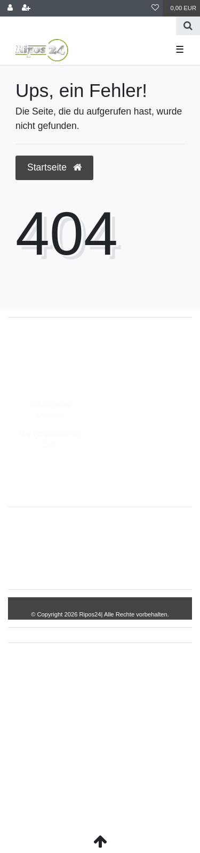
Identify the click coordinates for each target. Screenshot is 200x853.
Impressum (128, 531)
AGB (121, 564)
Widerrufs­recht (71, 531)
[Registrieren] (26, 8)
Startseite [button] (54, 167)
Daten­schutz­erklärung (62, 564)
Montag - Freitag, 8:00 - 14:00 (68, 377)
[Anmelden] (10, 8)
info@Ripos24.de (48, 366)
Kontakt (156, 564)
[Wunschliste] (155, 8)
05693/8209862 (45, 355)
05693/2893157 (45, 344)
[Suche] (188, 26)
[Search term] (88, 26)
